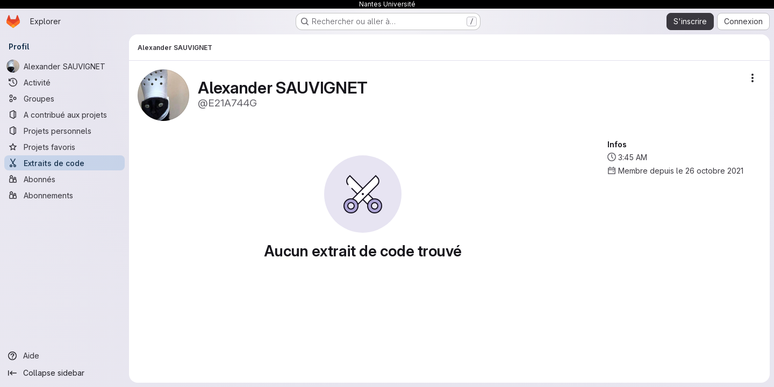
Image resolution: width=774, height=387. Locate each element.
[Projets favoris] (64, 146)
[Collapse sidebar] (64, 373)
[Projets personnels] (64, 130)
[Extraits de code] (64, 162)
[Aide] (64, 355)
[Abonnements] (64, 195)
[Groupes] (64, 98)
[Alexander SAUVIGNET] (64, 66)
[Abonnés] (64, 179)
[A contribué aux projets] (64, 114)
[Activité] (64, 82)
